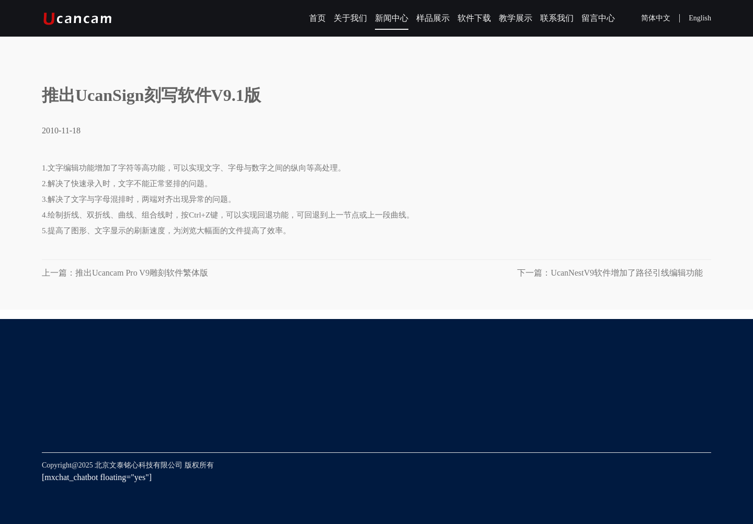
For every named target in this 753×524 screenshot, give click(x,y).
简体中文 (655, 18)
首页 (317, 18)
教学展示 (515, 18)
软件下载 (474, 18)
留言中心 (598, 18)
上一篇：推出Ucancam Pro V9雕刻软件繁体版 (125, 272)
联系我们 (557, 18)
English (700, 18)
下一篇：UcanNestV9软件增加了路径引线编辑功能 (614, 272)
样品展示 (433, 18)
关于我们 (350, 18)
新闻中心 (391, 18)
